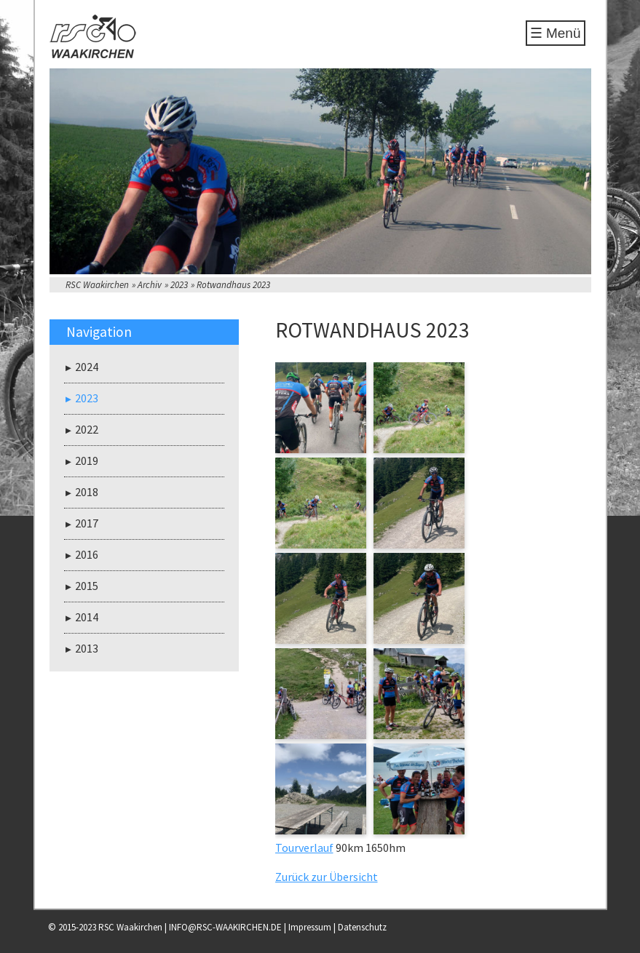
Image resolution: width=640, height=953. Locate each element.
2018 (86, 492)
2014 (86, 617)
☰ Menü (555, 33)
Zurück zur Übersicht (326, 876)
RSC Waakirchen (97, 285)
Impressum (309, 927)
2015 (86, 585)
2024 (86, 366)
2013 (86, 648)
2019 (86, 460)
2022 (86, 429)
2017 (86, 523)
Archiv (150, 285)
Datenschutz (362, 927)
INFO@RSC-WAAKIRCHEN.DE (225, 927)
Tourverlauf (304, 847)
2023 (179, 285)
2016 (86, 554)
